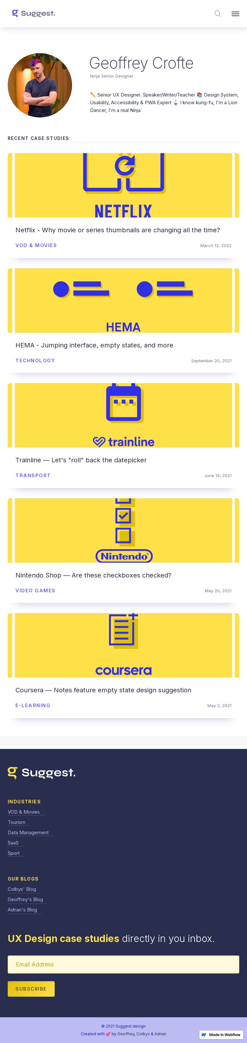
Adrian (160, 1033)
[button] (235, 13)
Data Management (28, 832)
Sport (14, 853)
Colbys (143, 1033)
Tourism (16, 822)
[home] (33, 13)
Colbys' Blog (22, 889)
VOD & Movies (24, 812)
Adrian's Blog (22, 910)
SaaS (13, 843)
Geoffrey (125, 1033)
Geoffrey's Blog (25, 899)
